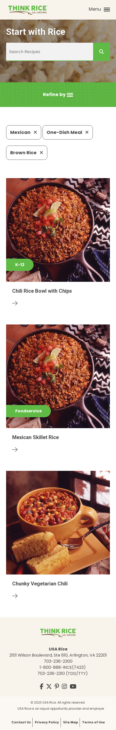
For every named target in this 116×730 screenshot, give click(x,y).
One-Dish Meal (68, 132)
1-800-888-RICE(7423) (63, 667)
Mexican (23, 132)
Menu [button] (99, 9)
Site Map (70, 722)
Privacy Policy (47, 722)
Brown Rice (26, 152)
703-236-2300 (58, 661)
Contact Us (21, 722)
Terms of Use (93, 722)
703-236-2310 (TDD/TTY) (62, 673)
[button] (58, 94)
